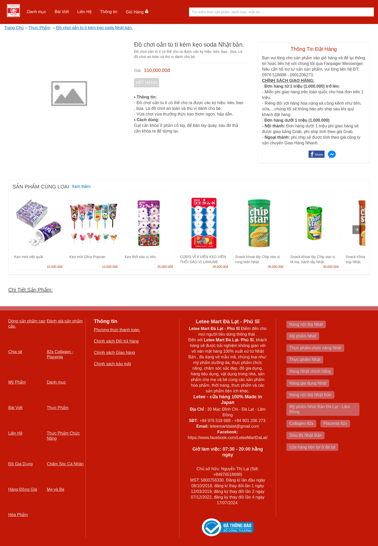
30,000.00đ (275, 267)
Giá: (137, 70)
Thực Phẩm (39, 28)
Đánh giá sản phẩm (65, 321)
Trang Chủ (14, 28)
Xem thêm (81, 186)
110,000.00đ (157, 70)
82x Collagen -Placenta (60, 354)
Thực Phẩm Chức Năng (63, 436)
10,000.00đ (54, 267)
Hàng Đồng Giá (22, 489)
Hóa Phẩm (18, 514)
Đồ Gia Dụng (20, 464)
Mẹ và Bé (55, 489)
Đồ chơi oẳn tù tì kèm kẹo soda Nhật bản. (94, 28)
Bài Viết (61, 12)
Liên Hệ (84, 12)
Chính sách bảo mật (112, 364)
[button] (36, 11)
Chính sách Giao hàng (114, 352)
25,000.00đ (165, 267)
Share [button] (319, 154)
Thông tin (108, 12)
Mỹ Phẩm (17, 382)
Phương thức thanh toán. (117, 330)
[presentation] (356, 229)
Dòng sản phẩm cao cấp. (26, 323)
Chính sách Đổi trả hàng (116, 341)
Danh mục (36, 12)
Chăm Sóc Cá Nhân (65, 464)
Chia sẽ (15, 352)
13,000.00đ (109, 267)
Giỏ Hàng (137, 12)
